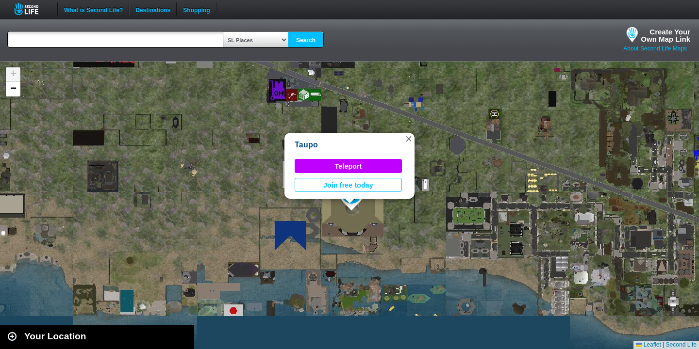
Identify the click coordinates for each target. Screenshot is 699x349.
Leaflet (648, 344)
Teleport (348, 166)
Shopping (196, 9)
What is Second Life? (93, 9)
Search (306, 40)
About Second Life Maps (655, 48)
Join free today (348, 185)
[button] (409, 138)
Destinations (152, 9)
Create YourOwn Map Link (665, 35)
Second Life (32, 9)
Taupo (306, 145)
